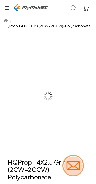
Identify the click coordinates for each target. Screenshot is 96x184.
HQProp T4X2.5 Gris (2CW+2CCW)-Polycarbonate (47, 26)
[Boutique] (31, 8)
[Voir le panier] (86, 8)
